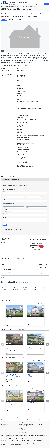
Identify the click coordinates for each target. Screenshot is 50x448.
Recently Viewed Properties (38, 4)
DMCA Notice (31, 431)
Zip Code (4, 199)
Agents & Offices (26, 2)
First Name (5, 205)
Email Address (5, 209)
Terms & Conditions (22, 429)
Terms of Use (18, 232)
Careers (20, 425)
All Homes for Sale (4, 424)
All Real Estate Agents (5, 425)
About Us (31, 424)
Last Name (28, 205)
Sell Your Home (20, 2)
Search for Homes (12, 2)
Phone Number (5, 213)
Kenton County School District (14, 262)
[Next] (47, 344)
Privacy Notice (24, 232)
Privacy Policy (25, 425)
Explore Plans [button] (16, 441)
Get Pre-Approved (37, 252)
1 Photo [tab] (4, 19)
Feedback (20, 424)
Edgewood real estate (16, 419)
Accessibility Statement (23, 431)
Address (5, 191)
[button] (46, 4)
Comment (4, 217)
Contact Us (26, 424)
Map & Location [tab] (11, 19)
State (27, 195)
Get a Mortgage (12, 4)
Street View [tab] (18, 19)
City (3, 195)
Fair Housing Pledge (22, 432)
